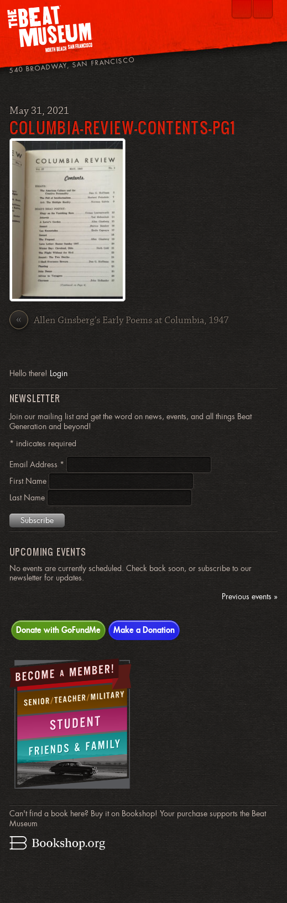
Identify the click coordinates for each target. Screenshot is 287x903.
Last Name (28, 498)
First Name (29, 481)
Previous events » (250, 596)
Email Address (37, 464)
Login (58, 373)
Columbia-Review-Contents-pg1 (122, 127)
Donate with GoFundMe (58, 629)
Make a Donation (144, 629)
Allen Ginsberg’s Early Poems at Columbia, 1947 (118, 321)
